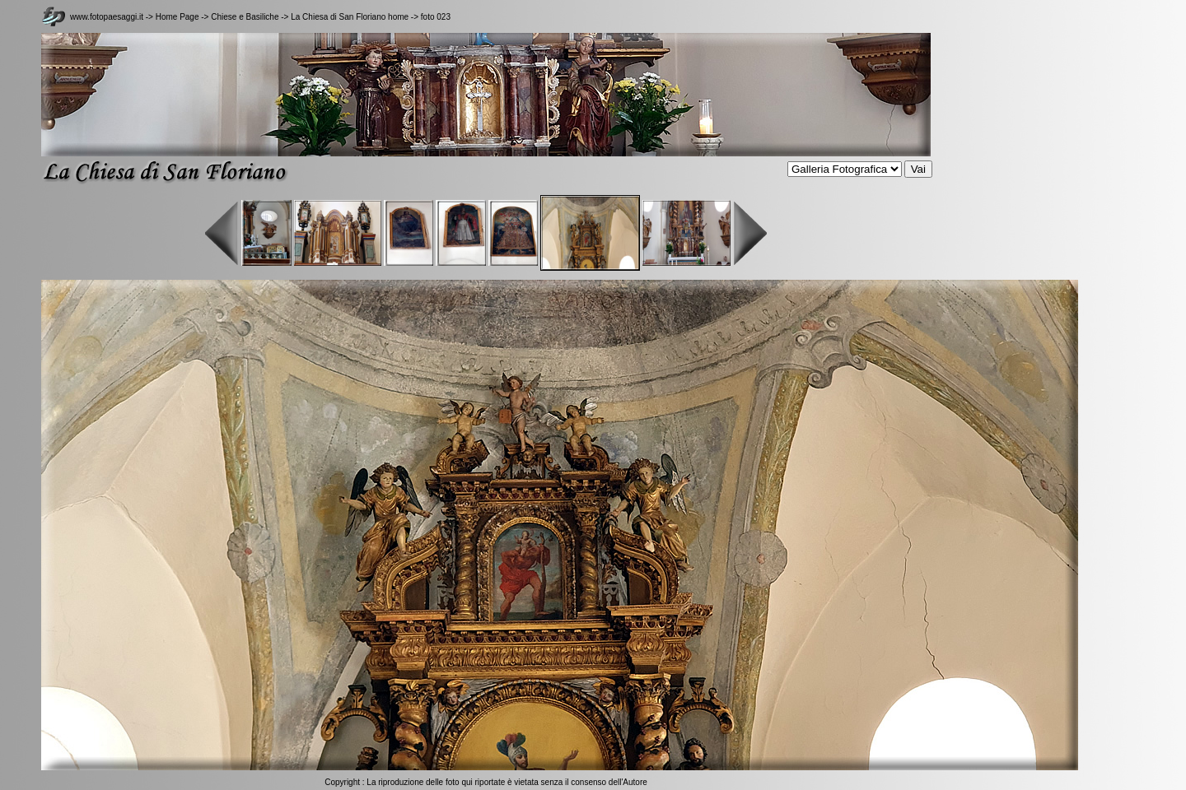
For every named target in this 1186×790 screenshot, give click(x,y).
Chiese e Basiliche (246, 16)
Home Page (177, 16)
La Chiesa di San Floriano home (350, 16)
